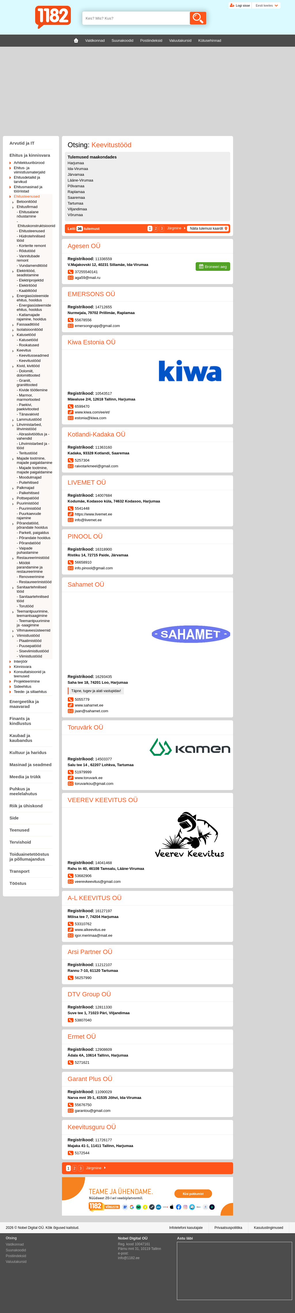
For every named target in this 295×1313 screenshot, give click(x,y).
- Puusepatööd (29, 646)
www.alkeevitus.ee (90, 929)
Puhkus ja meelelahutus (23, 791)
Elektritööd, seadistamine (28, 273)
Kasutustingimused (268, 1228)
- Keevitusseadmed (33, 355)
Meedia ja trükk (25, 776)
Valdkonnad (15, 1244)
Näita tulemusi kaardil (206, 228)
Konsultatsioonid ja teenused (29, 674)
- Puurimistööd (29, 508)
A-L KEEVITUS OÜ (95, 898)
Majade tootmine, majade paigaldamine (34, 460)
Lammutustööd (29, 419)
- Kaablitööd (27, 290)
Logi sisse (243, 5)
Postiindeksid (16, 1256)
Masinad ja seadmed (31, 764)
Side (14, 817)
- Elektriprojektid (30, 280)
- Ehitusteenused (31, 231)
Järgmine (174, 228)
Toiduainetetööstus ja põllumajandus (29, 857)
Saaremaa (76, 197)
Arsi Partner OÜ (90, 951)
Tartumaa (75, 203)
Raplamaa (76, 192)
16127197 (103, 911)
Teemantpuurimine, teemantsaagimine (33, 613)
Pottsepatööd (28, 498)
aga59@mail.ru (87, 277)
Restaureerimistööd (33, 558)
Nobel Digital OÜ (31, 1228)
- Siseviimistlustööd (33, 651)
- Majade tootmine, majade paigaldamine (34, 470)
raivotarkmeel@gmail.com (96, 466)
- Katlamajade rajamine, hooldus (31, 317)
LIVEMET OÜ (87, 482)
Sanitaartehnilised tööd (31, 589)
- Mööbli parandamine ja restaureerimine (30, 567)
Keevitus (24, 350)
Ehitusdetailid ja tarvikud (27, 179)
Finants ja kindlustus (20, 721)
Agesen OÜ (84, 246)
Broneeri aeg (216, 267)
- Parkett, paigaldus (33, 532)
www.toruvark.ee (89, 778)
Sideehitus (22, 686)
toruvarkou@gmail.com (94, 783)
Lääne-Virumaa (80, 180)
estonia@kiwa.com (90, 418)
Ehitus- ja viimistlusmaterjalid (29, 170)
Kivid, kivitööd (28, 366)
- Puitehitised (27, 482)
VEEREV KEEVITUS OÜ (103, 800)
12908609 (103, 1049)
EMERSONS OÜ (91, 294)
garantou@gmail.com (93, 1110)
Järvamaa (76, 174)
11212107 (103, 965)
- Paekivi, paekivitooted (28, 407)
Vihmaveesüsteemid (33, 630)
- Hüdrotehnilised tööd (31, 238)
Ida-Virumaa (78, 169)
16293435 (103, 677)
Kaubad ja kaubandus (21, 738)
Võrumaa (75, 215)
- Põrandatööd (28, 543)
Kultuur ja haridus (28, 752)
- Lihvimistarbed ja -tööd (33, 445)
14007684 (103, 495)
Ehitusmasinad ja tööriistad (28, 189)
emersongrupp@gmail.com (97, 326)
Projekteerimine (27, 681)
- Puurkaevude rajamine (29, 515)
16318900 (103, 549)
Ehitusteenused (27, 196)
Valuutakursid (16, 1262)
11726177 (103, 1140)
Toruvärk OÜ (85, 727)
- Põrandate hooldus (33, 538)
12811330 (103, 1007)
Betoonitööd (27, 201)
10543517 (103, 393)
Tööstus (18, 883)
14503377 (103, 759)
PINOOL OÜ (85, 536)
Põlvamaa (76, 186)
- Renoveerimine (30, 577)
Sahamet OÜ (86, 584)
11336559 (103, 259)
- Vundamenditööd (32, 265)
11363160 (103, 447)
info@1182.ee (129, 1258)
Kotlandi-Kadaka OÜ (97, 434)
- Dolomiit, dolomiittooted (28, 373)
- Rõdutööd (26, 251)
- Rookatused (28, 345)
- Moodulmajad (29, 477)
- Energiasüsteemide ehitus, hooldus (34, 307)
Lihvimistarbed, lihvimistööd (29, 426)
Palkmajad (25, 487)
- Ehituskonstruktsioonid (34, 223)
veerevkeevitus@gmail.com (98, 881)
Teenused (19, 830)
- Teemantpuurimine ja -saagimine (33, 623)
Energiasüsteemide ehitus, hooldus (33, 298)
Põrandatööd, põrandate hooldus (32, 525)
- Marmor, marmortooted (28, 397)
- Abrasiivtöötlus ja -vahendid (33, 436)
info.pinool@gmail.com (94, 568)
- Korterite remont (31, 245)
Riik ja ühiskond (26, 805)
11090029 (103, 1092)
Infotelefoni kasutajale (186, 1228)
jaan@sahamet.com (91, 711)
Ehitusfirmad (27, 207)
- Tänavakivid (28, 414)
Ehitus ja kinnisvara (30, 155)
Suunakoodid (16, 1250)
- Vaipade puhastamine (27, 550)
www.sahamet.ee (89, 705)
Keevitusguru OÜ (92, 1127)
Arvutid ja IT (22, 143)
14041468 (103, 863)
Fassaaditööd (28, 324)
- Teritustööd (27, 453)
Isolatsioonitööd (30, 329)
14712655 (103, 307)
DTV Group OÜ (89, 994)
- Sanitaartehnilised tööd (33, 598)
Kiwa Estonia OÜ (92, 342)
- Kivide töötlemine (32, 390)
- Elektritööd (27, 285)
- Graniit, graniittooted (27, 382)
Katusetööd (26, 334)
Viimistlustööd (28, 635)
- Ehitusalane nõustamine (28, 214)
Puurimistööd (28, 503)
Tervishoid (20, 842)
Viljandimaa (77, 209)
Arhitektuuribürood (29, 162)
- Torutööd (25, 606)
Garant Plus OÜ (90, 1078)
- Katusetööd (27, 340)
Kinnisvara (22, 666)
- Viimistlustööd (29, 656)
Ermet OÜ (82, 1036)
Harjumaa (76, 163)
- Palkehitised (28, 493)
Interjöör (21, 661)
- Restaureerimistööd (34, 582)
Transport (19, 871)
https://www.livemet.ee (93, 514)
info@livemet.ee (88, 520)
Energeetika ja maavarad (24, 704)
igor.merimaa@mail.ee (93, 935)
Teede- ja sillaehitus (30, 691)
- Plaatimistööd (29, 640)
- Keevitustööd (29, 360)
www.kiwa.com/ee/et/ (92, 412)
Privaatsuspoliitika (228, 1228)
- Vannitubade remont (28, 258)
